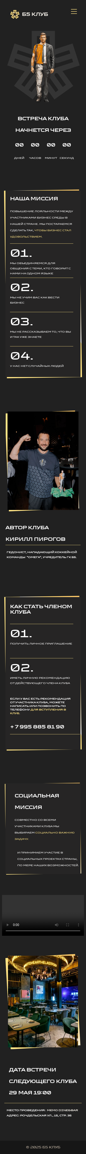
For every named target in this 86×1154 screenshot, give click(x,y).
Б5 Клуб (29, 14)
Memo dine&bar (62, 1110)
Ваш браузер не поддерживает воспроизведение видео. (43, 915)
